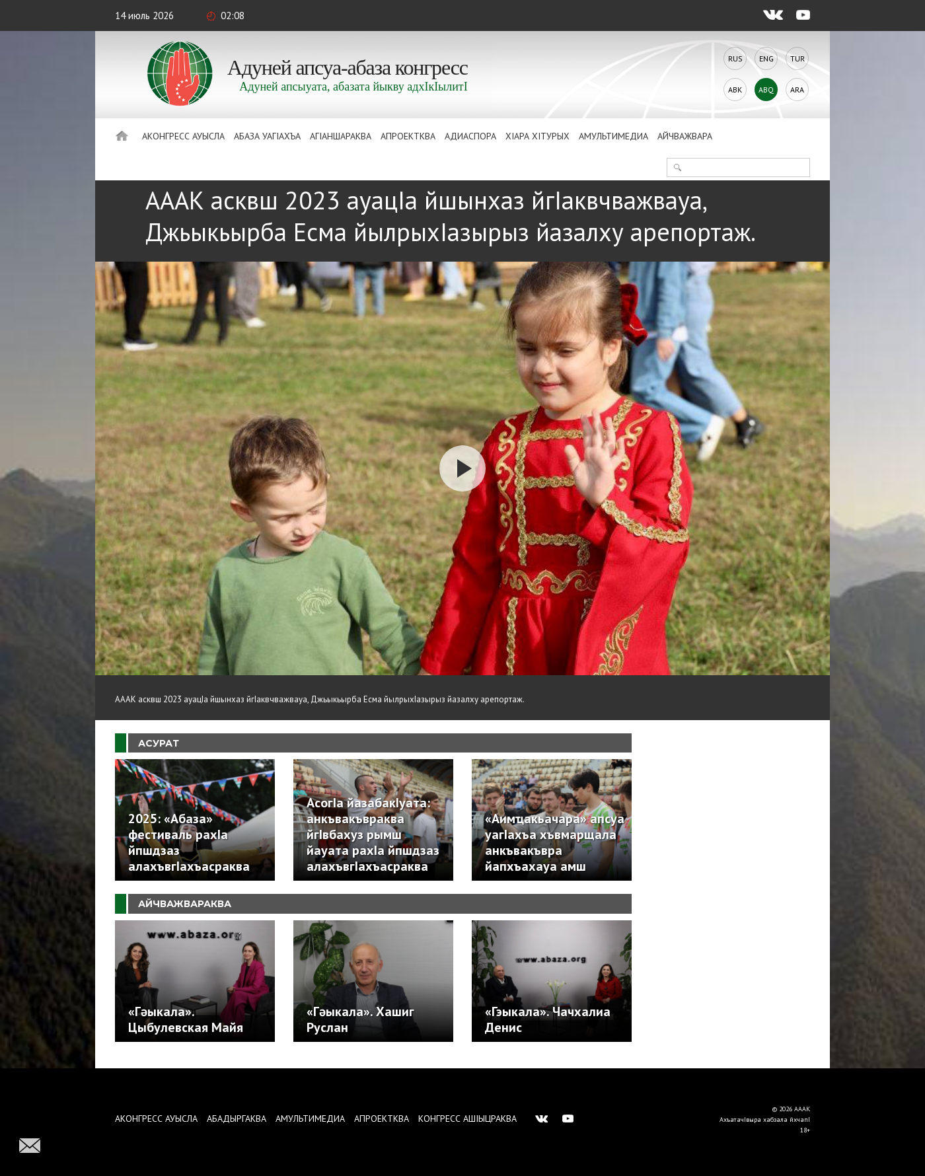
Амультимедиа (613, 136)
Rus (735, 58)
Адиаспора (470, 136)
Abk (735, 89)
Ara (797, 89)
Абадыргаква (236, 1118)
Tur (797, 58)
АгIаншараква (340, 136)
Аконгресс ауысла (183, 136)
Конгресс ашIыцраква (467, 1118)
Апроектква (408, 136)
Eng (766, 58)
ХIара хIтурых (537, 136)
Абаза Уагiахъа (267, 136)
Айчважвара (684, 136)
